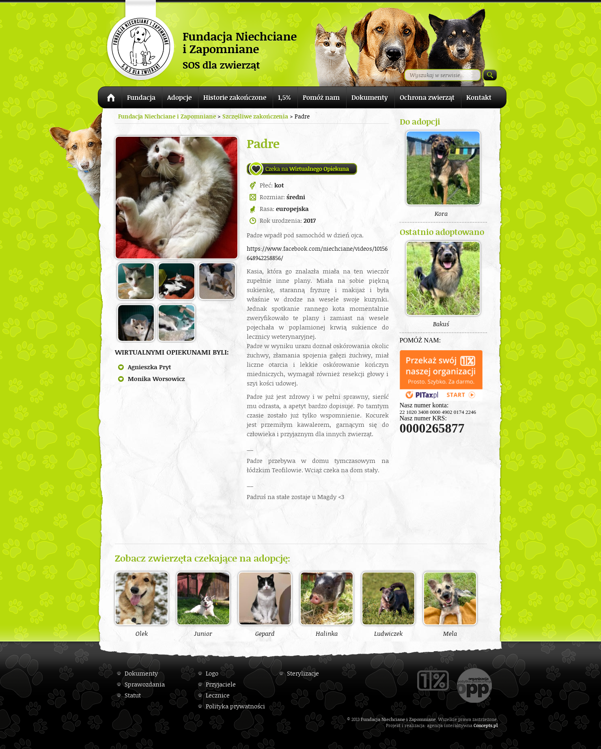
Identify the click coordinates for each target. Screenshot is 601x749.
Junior (203, 604)
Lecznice (218, 695)
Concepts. (483, 725)
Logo (212, 673)
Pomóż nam (321, 97)
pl (495, 725)
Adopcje (179, 97)
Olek (141, 604)
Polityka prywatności (235, 706)
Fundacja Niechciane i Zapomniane (167, 116)
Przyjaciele (221, 684)
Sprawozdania (145, 684)
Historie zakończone (234, 97)
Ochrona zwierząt (427, 97)
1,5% (284, 97)
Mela (450, 604)
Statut (133, 695)
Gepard (265, 604)
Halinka (326, 604)
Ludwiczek (388, 604)
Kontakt (478, 97)
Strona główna (109, 99)
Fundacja (141, 97)
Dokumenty (369, 97)
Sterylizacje (303, 673)
